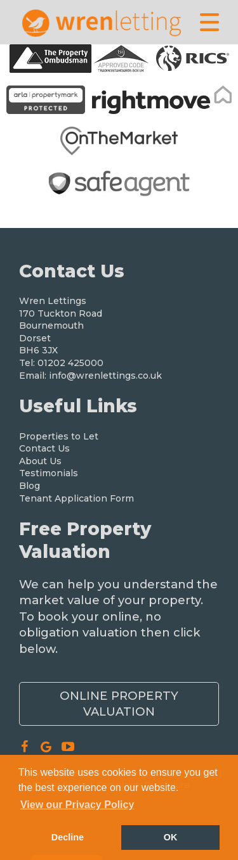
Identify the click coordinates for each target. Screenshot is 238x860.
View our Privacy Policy (77, 804)
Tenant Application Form (76, 498)
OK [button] (171, 837)
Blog (29, 485)
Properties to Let (58, 436)
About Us (40, 461)
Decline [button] (67, 837)
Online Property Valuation (119, 703)
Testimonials (48, 473)
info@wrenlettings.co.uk (105, 375)
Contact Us (44, 448)
